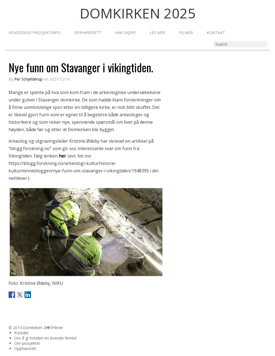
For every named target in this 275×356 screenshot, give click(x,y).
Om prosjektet (27, 343)
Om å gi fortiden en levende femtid (45, 338)
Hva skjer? (125, 33)
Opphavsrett (87, 33)
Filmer (186, 33)
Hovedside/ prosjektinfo (34, 33)
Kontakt (216, 33)
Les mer (157, 33)
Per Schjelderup (28, 79)
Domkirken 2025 (37, 327)
